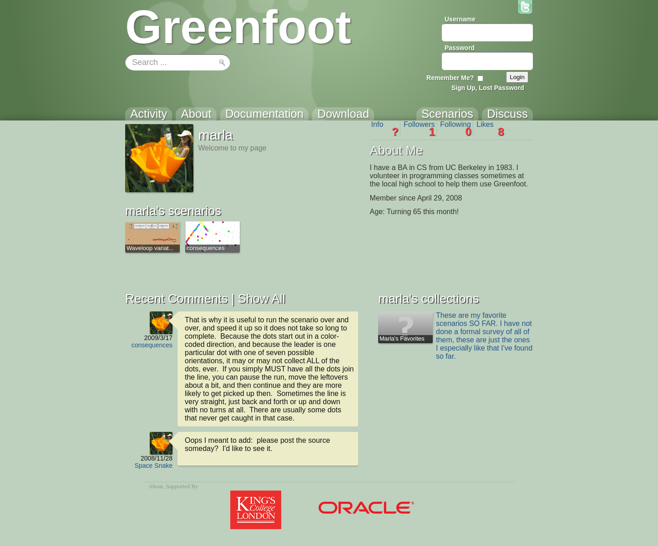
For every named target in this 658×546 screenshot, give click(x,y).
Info (385, 128)
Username (460, 19)
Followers (419, 128)
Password (460, 47)
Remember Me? (450, 77)
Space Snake (153, 465)
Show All (261, 298)
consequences (152, 345)
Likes (490, 128)
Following (455, 128)
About (155, 486)
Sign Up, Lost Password (487, 87)
